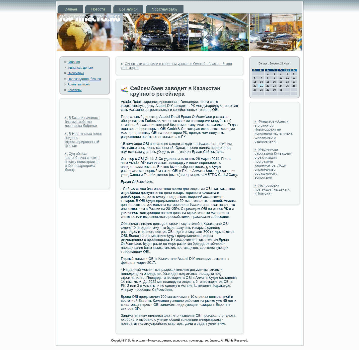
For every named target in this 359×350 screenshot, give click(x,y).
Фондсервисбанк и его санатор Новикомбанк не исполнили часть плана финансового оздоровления (273, 131)
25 (287, 85)
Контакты (75, 90)
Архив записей (79, 84)
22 (268, 85)
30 (274, 89)
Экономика (76, 73)
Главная (70, 9)
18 (287, 81)
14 (261, 81)
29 (268, 89)
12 (293, 77)
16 (274, 81)
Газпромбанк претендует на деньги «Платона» (272, 189)
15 (268, 81)
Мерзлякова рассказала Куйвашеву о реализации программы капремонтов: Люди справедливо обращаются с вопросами (273, 163)
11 (287, 77)
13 (255, 81)
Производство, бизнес (84, 79)
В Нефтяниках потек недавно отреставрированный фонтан (83, 140)
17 (280, 81)
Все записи (128, 9)
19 (293, 81)
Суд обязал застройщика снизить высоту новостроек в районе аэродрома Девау (82, 162)
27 (255, 89)
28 (261, 89)
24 (280, 85)
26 (293, 85)
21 (261, 85)
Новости (98, 9)
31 (280, 89)
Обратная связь (165, 9)
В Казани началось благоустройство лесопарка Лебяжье (82, 122)
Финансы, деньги (80, 67)
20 (255, 85)
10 (280, 77)
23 (274, 85)
